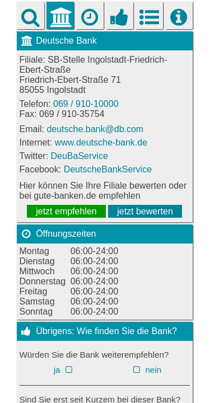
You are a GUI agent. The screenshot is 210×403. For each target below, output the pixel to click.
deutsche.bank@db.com (94, 129)
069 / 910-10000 (86, 104)
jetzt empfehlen (66, 211)
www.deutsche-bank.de (101, 142)
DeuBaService (79, 156)
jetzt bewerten (145, 211)
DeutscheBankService (108, 169)
